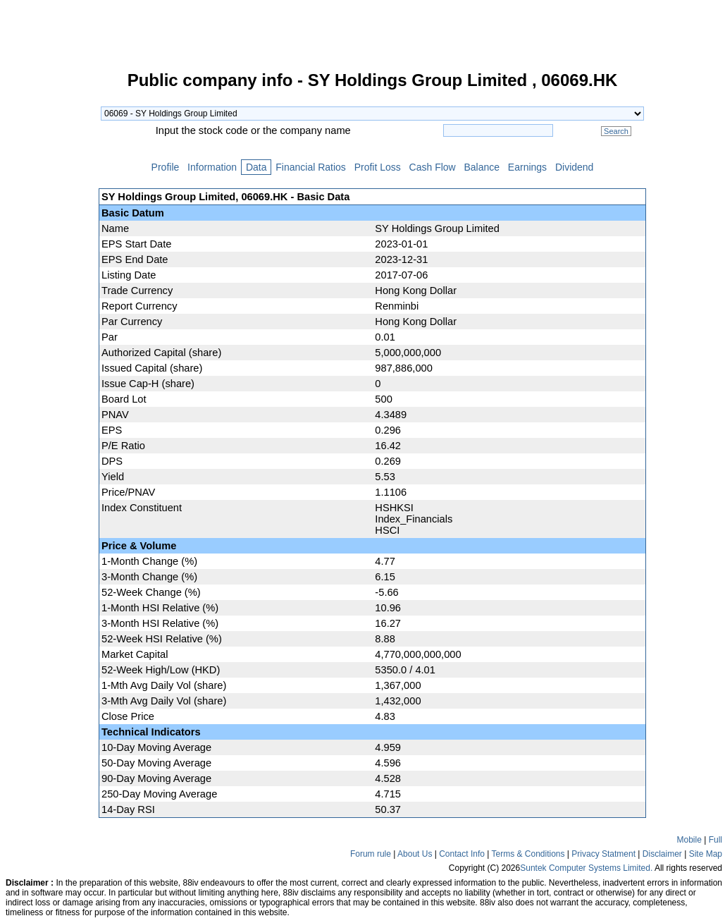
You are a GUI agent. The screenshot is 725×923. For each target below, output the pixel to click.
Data (256, 167)
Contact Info (462, 854)
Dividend (574, 167)
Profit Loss (378, 167)
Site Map (705, 854)
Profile (165, 167)
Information (212, 167)
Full (715, 840)
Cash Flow (433, 167)
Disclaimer (662, 854)
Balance (481, 167)
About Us (414, 854)
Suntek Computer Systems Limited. (586, 868)
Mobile (689, 840)
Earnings (527, 167)
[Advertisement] (49, 284)
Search (616, 131)
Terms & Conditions (527, 854)
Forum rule (370, 854)
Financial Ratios (310, 167)
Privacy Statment (603, 854)
